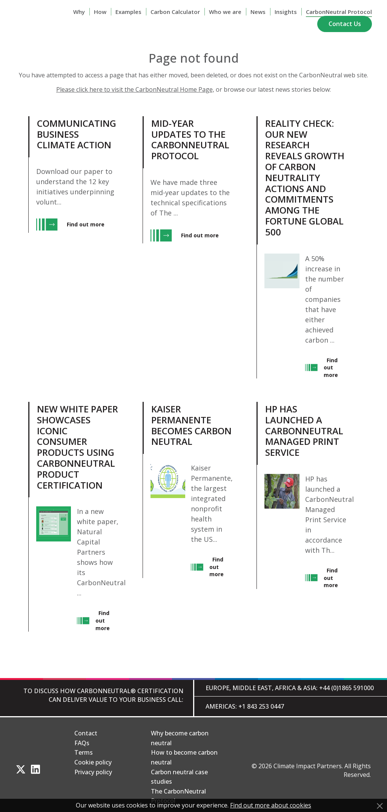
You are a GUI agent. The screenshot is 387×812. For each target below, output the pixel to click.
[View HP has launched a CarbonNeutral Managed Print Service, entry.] (301, 517)
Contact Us (345, 24)
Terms (83, 752)
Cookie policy (93, 762)
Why (79, 11)
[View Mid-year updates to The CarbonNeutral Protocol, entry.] (188, 247)
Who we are (225, 11)
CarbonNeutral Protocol (339, 11)
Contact (85, 733)
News (258, 11)
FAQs (81, 743)
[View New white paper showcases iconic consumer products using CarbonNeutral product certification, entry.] (73, 517)
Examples (128, 11)
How (100, 11)
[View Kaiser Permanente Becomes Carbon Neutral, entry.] (188, 517)
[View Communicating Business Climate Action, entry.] (73, 247)
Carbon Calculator (175, 11)
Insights (286, 11)
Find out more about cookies (270, 805)
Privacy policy (93, 772)
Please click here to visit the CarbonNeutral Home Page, (135, 89)
